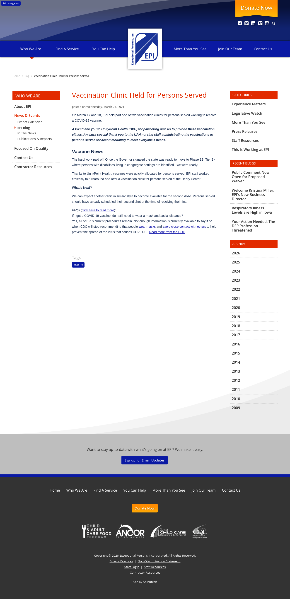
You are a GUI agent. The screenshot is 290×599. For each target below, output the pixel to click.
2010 (236, 398)
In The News (26, 133)
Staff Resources (245, 140)
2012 (236, 380)
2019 (236, 316)
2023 (236, 280)
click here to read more (98, 210)
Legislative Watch (247, 113)
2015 (236, 353)
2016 (236, 344)
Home (55, 490)
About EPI (22, 106)
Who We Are (30, 48)
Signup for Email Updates (144, 460)
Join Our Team (230, 48)
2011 (236, 389)
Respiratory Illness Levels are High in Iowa (252, 210)
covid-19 (78, 264)
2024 (236, 271)
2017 (236, 334)
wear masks (147, 226)
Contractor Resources (33, 166)
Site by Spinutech (145, 582)
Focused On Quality (31, 148)
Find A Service (67, 48)
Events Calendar (29, 122)
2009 (236, 407)
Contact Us (263, 48)
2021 (236, 298)
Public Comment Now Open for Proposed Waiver (251, 177)
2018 (236, 325)
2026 (236, 253)
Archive (239, 244)
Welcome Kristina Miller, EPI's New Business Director (253, 194)
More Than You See (190, 48)
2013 (236, 371)
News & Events (27, 115)
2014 (236, 362)
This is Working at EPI (250, 149)
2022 (236, 289)
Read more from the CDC (167, 232)
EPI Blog (23, 128)
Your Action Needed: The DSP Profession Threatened (253, 226)
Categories (242, 95)
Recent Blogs (244, 163)
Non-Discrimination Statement (159, 561)
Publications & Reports (34, 139)
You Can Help (103, 48)
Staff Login (131, 567)
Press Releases (244, 131)
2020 (236, 307)
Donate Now (256, 7)
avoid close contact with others (184, 226)
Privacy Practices (121, 561)
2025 (236, 262)
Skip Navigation (11, 3)
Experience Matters (249, 104)
